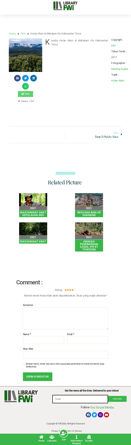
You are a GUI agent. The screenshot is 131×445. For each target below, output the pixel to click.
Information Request (76, 442)
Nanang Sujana (119, 68)
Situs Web (28, 348)
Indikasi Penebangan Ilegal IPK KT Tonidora (89, 245)
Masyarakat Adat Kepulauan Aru (33, 214)
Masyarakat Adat (33, 241)
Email (70, 334)
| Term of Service (74, 431)
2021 (33, 208)
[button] (25, 94)
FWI (113, 45)
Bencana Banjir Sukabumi (89, 214)
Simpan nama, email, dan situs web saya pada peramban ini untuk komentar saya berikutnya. (65, 365)
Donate (88, 440)
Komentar (28, 305)
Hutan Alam (117, 80)
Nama (27, 334)
